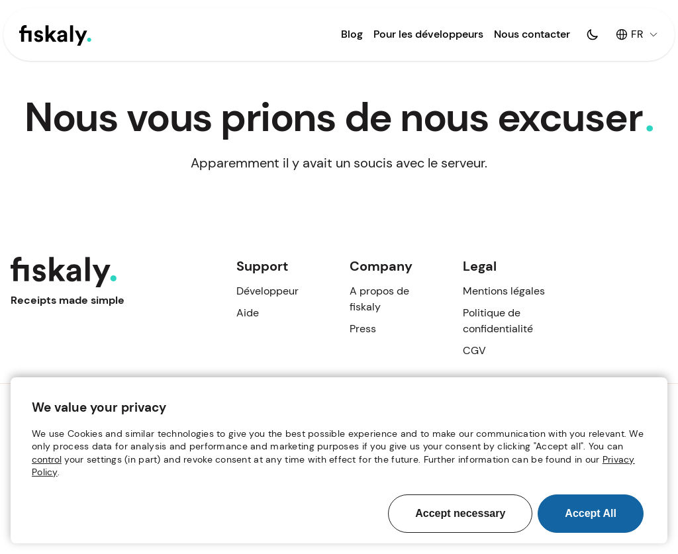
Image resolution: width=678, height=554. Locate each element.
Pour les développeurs (428, 34)
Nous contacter (532, 34)
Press (363, 329)
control (47, 459)
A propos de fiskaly (379, 299)
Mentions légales (504, 291)
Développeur (267, 291)
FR (637, 34)
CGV (474, 350)
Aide (247, 313)
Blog (352, 34)
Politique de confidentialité (498, 321)
